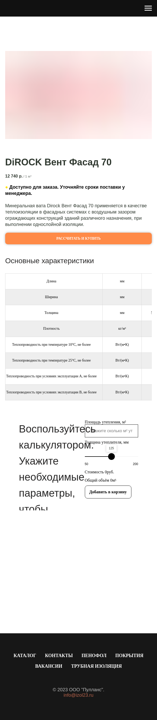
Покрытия (129, 655)
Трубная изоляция (96, 666)
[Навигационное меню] (148, 8)
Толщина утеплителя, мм (107, 442)
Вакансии (48, 666)
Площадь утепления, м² (105, 422)
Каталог (24, 655)
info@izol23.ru (78, 695)
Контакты (59, 655)
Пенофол (93, 655)
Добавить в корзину (108, 492)
